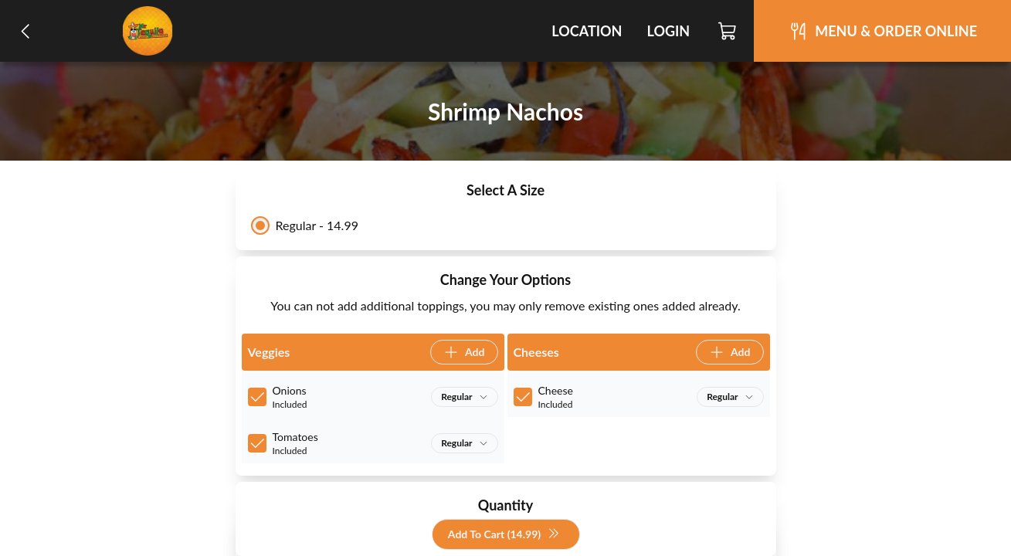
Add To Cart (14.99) (504, 535)
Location (586, 30)
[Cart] (728, 31)
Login (668, 30)
